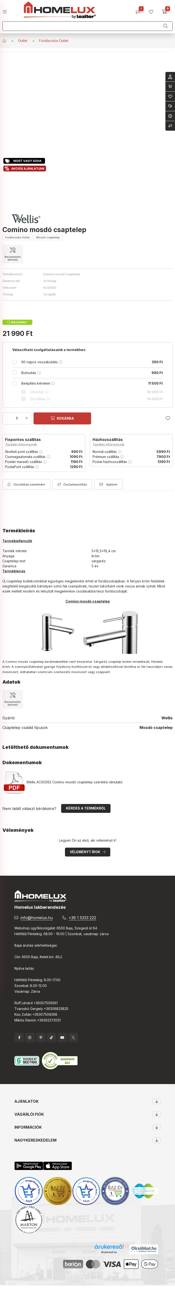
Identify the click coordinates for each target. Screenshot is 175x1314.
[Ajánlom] (108, 484)
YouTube (62, 1037)
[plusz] (26, 418)
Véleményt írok (85, 852)
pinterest (41, 1037)
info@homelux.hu (37, 917)
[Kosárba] (62, 418)
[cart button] (166, 10)
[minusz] (7, 418)
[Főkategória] (4, 40)
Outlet (22, 41)
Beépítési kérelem (92, 383)
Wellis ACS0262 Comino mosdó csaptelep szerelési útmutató (62, 782)
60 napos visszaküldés (92, 361)
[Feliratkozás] (26, 484)
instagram (30, 1037)
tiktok (51, 1037)
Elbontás (96, 391)
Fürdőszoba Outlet (53, 41)
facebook (19, 1037)
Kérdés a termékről (86, 808)
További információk (21, 444)
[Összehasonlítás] (139, 10)
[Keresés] (166, 26)
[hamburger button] (6, 10)
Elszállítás (96, 398)
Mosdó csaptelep (48, 237)
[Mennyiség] (16, 418)
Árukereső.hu (109, 1252)
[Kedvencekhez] (168, 418)
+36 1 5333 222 (82, 917)
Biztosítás (92, 372)
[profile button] (153, 10)
